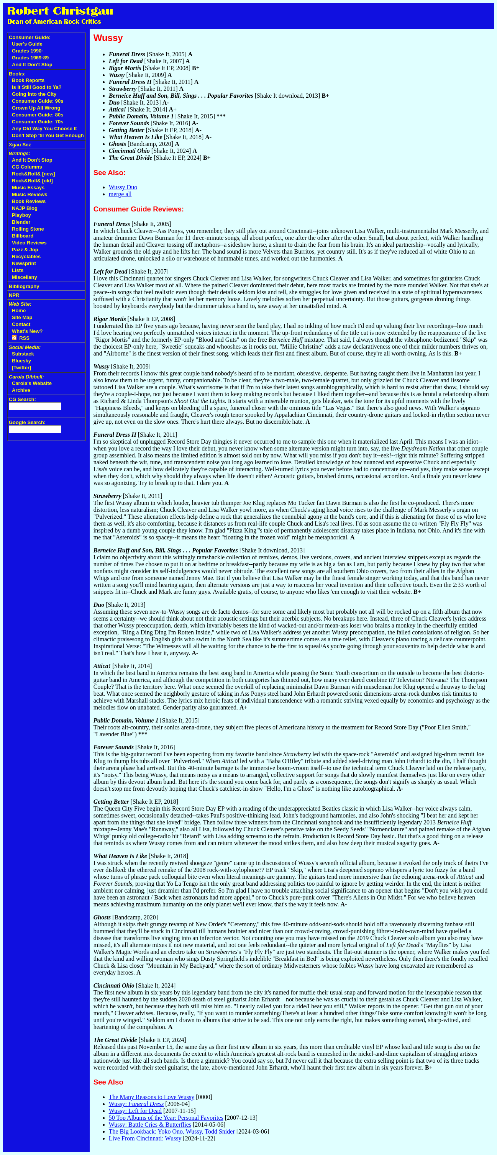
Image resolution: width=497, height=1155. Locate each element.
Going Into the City (34, 94)
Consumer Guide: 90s (37, 101)
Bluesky (21, 361)
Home (19, 310)
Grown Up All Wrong (36, 108)
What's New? (27, 331)
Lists (17, 270)
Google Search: (27, 422)
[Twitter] (21, 367)
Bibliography (24, 286)
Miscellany (24, 277)
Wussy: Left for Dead (135, 1110)
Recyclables (26, 256)
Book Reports (28, 80)
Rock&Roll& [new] (33, 174)
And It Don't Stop (32, 64)
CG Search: (22, 399)
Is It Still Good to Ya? (37, 87)
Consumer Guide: (30, 37)
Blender (21, 222)
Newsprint (24, 263)
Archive (21, 390)
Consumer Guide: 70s (37, 122)
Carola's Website (32, 383)
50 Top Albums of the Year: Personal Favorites (166, 1117)
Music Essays (28, 187)
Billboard (22, 236)
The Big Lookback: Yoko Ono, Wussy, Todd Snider (172, 1131)
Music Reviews (30, 194)
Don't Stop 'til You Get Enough (48, 135)
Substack (23, 354)
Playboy (21, 215)
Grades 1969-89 (30, 58)
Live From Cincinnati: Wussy (145, 1138)
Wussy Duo (123, 187)
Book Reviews (29, 201)
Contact (21, 324)
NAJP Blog (25, 208)
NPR (14, 295)
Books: (17, 74)
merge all (120, 194)
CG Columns (27, 167)
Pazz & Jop (25, 249)
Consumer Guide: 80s (37, 115)
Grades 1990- (27, 51)
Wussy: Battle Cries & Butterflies (150, 1124)
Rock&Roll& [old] (32, 180)
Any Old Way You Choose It (44, 128)
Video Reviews (29, 243)
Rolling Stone (28, 229)
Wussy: (136, 1104)
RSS (21, 338)
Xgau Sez (20, 144)
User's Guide (27, 44)
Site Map (22, 317)
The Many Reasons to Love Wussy (151, 1097)
